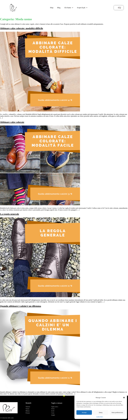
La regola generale (9, 214)
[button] (124, 398)
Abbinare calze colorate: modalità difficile (21, 28)
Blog (58, 7)
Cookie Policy (99, 416)
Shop (51, 7)
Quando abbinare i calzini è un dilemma (20, 306)
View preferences (117, 412)
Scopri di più (82, 7)
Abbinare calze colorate (12, 122)
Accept (84, 412)
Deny (100, 412)
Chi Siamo (68, 7)
